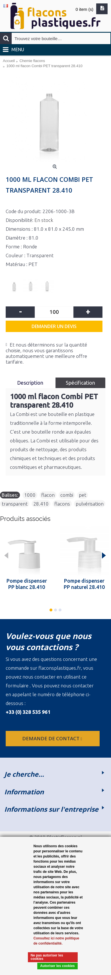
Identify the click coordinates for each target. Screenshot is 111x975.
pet (82, 495)
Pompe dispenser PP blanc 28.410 (27, 584)
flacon (48, 495)
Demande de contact (52, 738)
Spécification (80, 383)
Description (30, 383)
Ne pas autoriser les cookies (47, 957)
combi (66, 495)
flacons (62, 503)
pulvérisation (90, 503)
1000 (30, 495)
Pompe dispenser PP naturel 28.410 (84, 584)
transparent (15, 503)
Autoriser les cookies (57, 966)
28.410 (41, 503)
